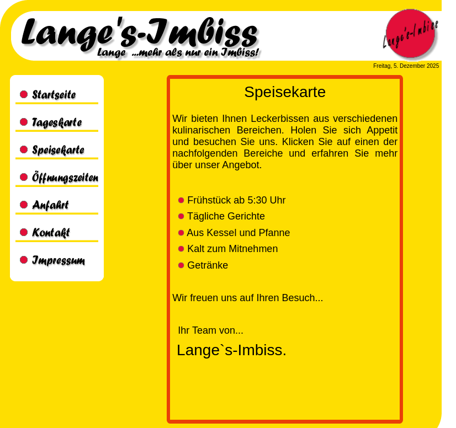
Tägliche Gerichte (221, 216)
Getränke (203, 265)
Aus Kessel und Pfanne (234, 232)
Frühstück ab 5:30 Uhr (231, 200)
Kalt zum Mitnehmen (228, 248)
